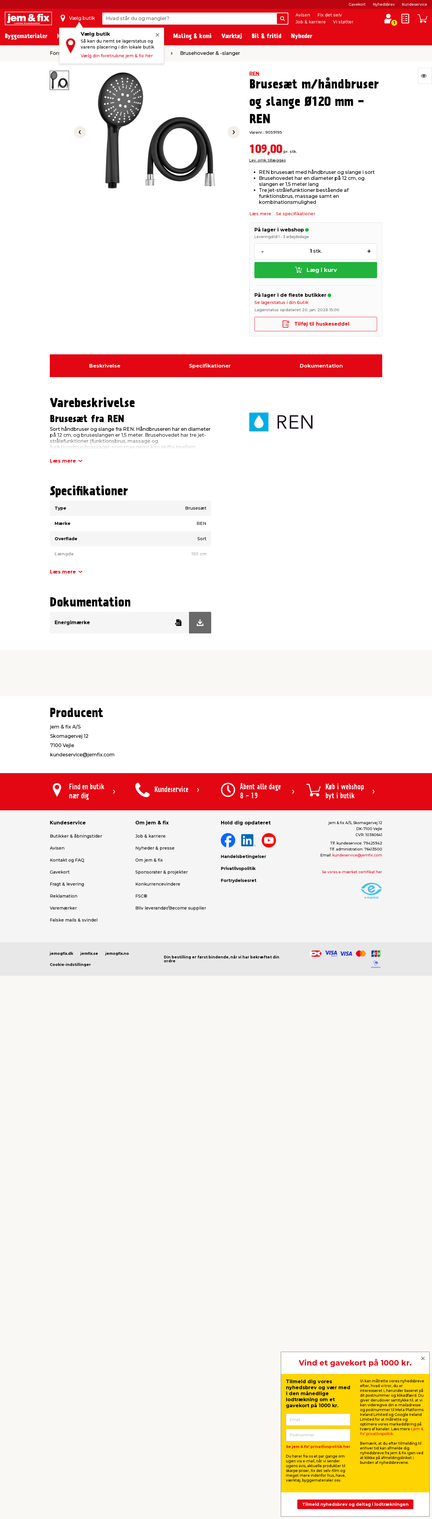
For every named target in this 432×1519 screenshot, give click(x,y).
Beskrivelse (104, 366)
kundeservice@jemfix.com (357, 855)
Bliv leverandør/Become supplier (170, 908)
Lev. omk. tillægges (267, 160)
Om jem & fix (149, 860)
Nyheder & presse (155, 848)
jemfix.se (89, 953)
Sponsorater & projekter (161, 872)
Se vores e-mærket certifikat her (352, 872)
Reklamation (63, 896)
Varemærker (63, 908)
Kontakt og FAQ (67, 860)
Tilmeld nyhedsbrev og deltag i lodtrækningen (355, 1504)
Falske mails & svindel (74, 920)
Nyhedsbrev (384, 4)
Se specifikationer (295, 213)
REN (254, 73)
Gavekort (357, 4)
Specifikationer (210, 366)
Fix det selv (329, 15)
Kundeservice (414, 4)
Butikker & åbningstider (76, 836)
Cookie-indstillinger (70, 965)
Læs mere (260, 213)
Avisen (303, 15)
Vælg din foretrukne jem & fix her (117, 55)
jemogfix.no (117, 953)
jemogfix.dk (61, 953)
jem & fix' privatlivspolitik (391, 1431)
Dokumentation (321, 366)
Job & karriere (311, 22)
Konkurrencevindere (157, 884)
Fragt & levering (67, 884)
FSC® (141, 896)
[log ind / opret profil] (388, 18)
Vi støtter (343, 22)
